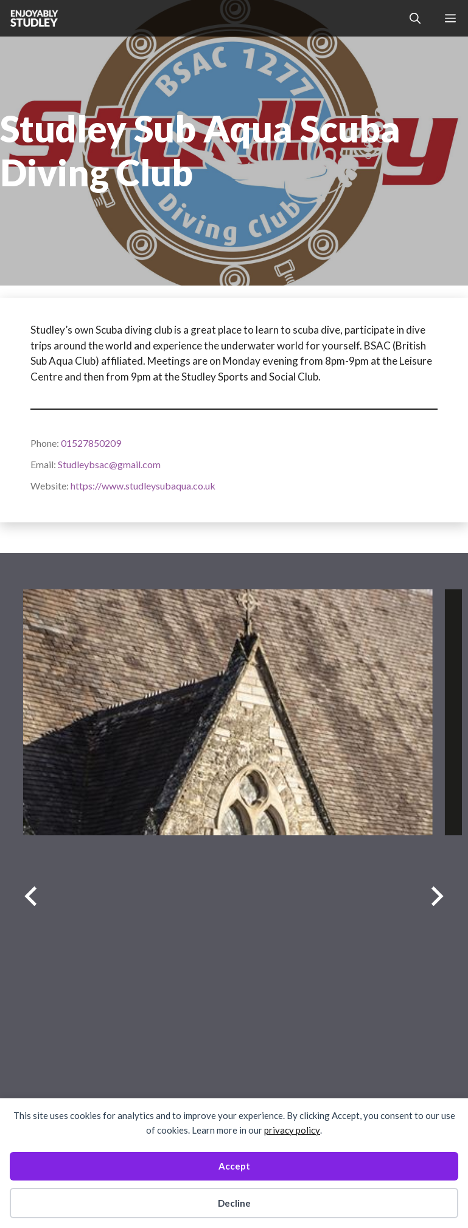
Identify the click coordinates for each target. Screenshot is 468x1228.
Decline (234, 1203)
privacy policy (292, 1129)
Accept (234, 1165)
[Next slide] (437, 896)
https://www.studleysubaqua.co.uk (143, 485)
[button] (415, 18)
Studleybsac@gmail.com (109, 464)
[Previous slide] (30, 896)
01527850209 (91, 443)
